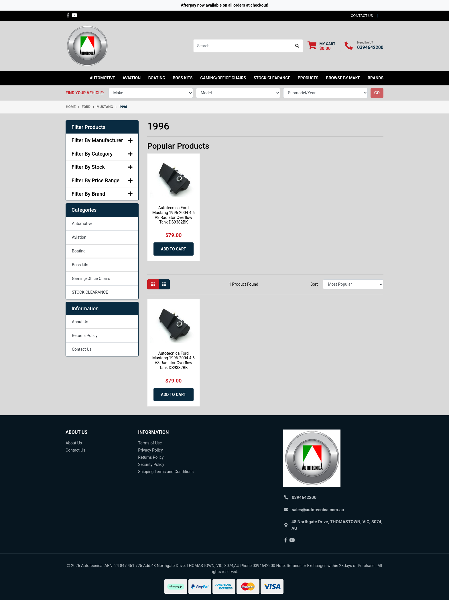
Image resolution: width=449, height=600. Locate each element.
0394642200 (370, 47)
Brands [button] (375, 78)
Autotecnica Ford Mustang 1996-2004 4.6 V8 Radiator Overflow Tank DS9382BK (173, 214)
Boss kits (182, 78)
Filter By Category (102, 154)
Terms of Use (150, 443)
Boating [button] (156, 78)
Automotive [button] (102, 78)
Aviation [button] (132, 78)
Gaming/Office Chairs (91, 278)
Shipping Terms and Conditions (166, 471)
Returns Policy (84, 335)
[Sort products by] (353, 284)
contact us (362, 15)
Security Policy (151, 464)
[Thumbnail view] (153, 284)
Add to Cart (173, 249)
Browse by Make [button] (343, 78)
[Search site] (297, 45)
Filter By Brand (102, 194)
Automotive (82, 223)
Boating (79, 251)
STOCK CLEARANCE (272, 78)
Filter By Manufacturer (102, 140)
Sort (314, 284)
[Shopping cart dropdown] (321, 46)
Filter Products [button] (88, 127)
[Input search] (242, 45)
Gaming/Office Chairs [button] (223, 78)
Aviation (79, 237)
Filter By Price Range (102, 180)
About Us (80, 321)
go (377, 93)
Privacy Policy (150, 450)
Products (308, 78)
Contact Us (82, 349)
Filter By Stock (102, 167)
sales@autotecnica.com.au (318, 509)
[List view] (164, 284)
